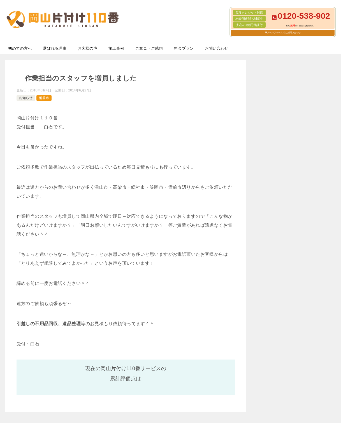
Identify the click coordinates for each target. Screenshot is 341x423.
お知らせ (26, 98)
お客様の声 (87, 48)
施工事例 (116, 48)
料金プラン (184, 48)
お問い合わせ (216, 48)
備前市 (44, 98)
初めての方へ (20, 48)
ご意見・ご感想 (149, 48)
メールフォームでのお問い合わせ (284, 32)
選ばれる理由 (54, 48)
